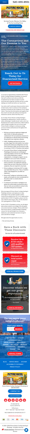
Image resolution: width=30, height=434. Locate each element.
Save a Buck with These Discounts (15, 228)
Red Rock (24, 344)
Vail (19, 349)
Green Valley (21, 342)
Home (3, 36)
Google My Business (16, 400)
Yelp (24, 400)
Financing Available (15, 416)
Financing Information (15, 30)
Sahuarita (21, 346)
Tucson (12, 349)
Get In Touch (15, 83)
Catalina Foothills (15, 340)
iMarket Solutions (9, 429)
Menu (5, 2)
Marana (5, 344)
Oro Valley (14, 344)
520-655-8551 (21, 2)
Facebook (9, 400)
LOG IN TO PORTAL (15, 395)
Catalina (21, 337)
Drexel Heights (9, 342)
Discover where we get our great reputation (15, 290)
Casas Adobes (10, 337)
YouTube (5, 400)
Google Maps (20, 400)
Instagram (13, 400)
